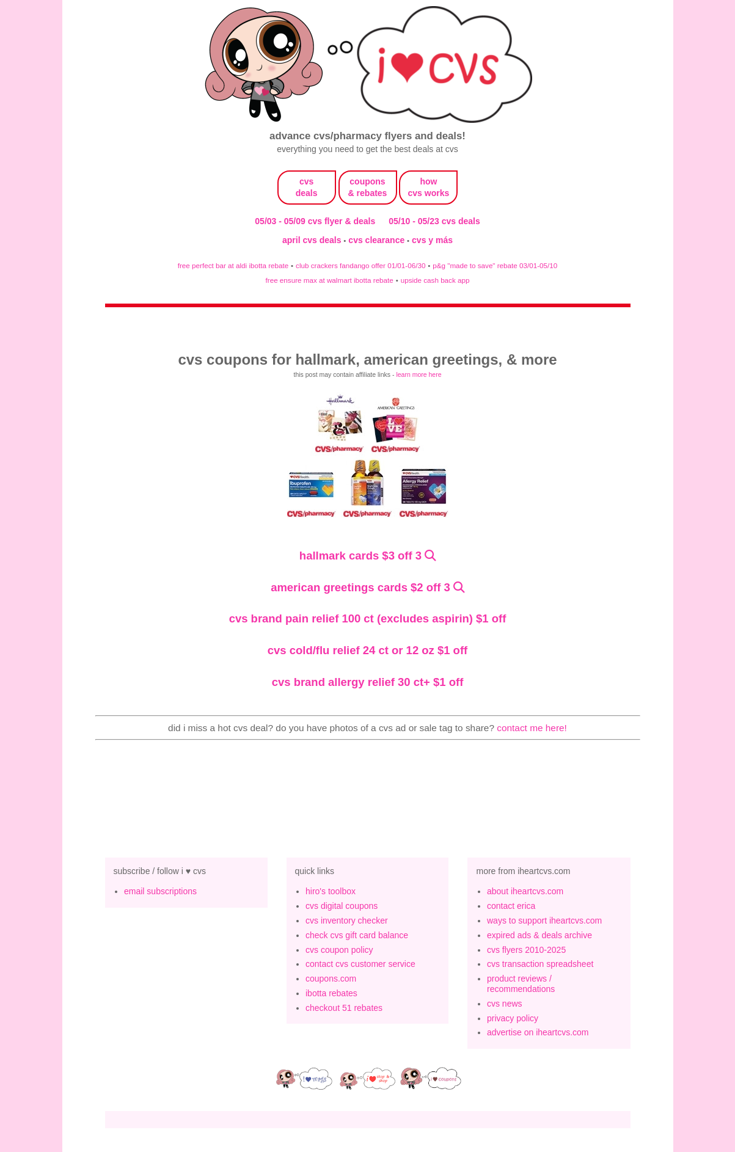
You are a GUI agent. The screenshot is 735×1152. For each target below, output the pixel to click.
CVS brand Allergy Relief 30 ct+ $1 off (368, 682)
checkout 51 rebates (343, 1008)
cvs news (504, 1003)
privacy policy (512, 1018)
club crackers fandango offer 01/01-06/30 (360, 265)
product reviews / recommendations (521, 984)
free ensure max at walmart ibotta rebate (329, 280)
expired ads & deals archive (539, 935)
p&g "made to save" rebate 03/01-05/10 (495, 265)
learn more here (418, 374)
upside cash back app (435, 280)
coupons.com (330, 978)
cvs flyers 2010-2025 (526, 950)
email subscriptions (160, 891)
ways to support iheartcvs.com (544, 920)
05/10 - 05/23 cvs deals (434, 221)
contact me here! (532, 728)
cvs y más (432, 240)
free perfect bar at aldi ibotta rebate (233, 265)
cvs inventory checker (346, 920)
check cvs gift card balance (356, 935)
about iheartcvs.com (525, 891)
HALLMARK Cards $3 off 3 (360, 555)
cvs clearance (377, 240)
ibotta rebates (331, 993)
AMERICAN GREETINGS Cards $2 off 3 (360, 587)
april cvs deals (312, 240)
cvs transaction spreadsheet (540, 964)
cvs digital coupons (341, 906)
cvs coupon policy (339, 950)
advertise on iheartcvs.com (538, 1032)
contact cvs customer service (360, 964)
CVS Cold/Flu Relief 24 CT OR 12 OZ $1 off (367, 650)
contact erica (511, 906)
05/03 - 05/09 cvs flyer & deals (315, 221)
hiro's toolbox (330, 891)
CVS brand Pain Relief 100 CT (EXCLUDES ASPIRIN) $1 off (367, 618)
